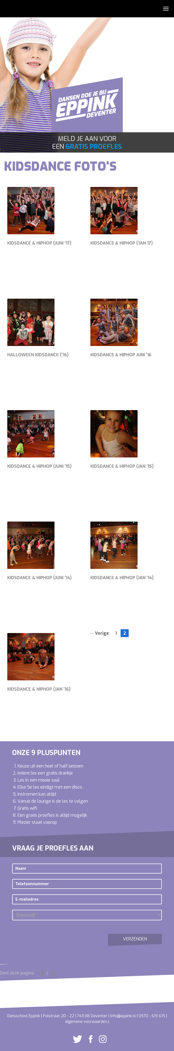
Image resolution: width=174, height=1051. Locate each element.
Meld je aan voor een (87, 143)
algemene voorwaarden (86, 1021)
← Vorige (99, 633)
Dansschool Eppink (87, 108)
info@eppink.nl (123, 1016)
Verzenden (135, 939)
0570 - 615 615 (152, 1016)
